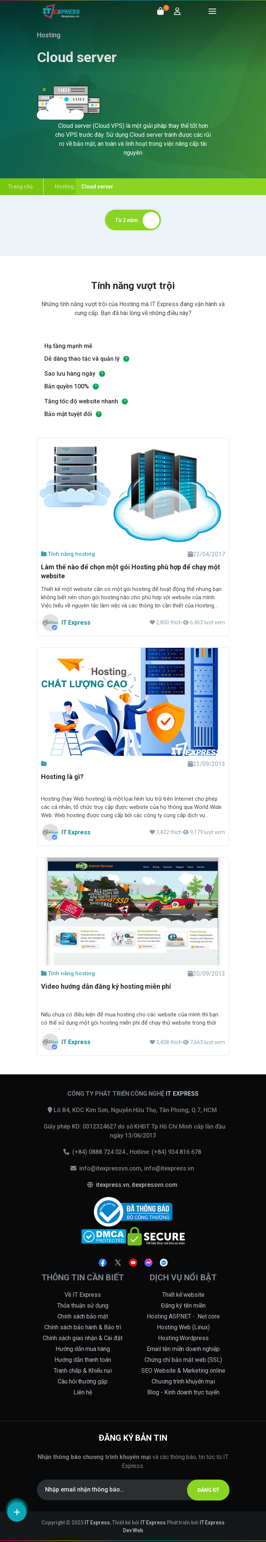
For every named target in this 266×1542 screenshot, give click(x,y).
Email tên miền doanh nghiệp (183, 1348)
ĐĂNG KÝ (208, 1490)
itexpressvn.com (154, 1184)
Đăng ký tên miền (183, 1305)
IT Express (97, 1523)
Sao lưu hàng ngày (69, 373)
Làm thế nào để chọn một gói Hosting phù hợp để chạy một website (130, 571)
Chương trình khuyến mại (183, 1381)
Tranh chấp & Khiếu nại (83, 1370)
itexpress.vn (112, 1184)
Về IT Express (82, 1294)
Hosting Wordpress (183, 1338)
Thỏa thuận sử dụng (82, 1305)
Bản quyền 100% (66, 386)
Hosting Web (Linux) (183, 1327)
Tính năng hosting (68, 554)
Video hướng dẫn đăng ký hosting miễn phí (106, 986)
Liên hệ (82, 1392)
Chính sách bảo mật (82, 1316)
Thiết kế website (183, 1294)
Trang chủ (20, 187)
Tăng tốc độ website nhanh (81, 401)
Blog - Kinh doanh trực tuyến (183, 1392)
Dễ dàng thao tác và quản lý (82, 358)
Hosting (48, 35)
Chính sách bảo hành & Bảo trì (82, 1327)
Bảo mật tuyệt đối (68, 414)
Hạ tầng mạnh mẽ (68, 346)
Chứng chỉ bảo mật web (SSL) (183, 1359)
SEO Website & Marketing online (183, 1370)
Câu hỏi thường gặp (83, 1381)
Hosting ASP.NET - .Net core (183, 1316)
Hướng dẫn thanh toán (82, 1359)
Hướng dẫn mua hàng (83, 1348)
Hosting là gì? (62, 777)
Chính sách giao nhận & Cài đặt (83, 1338)
